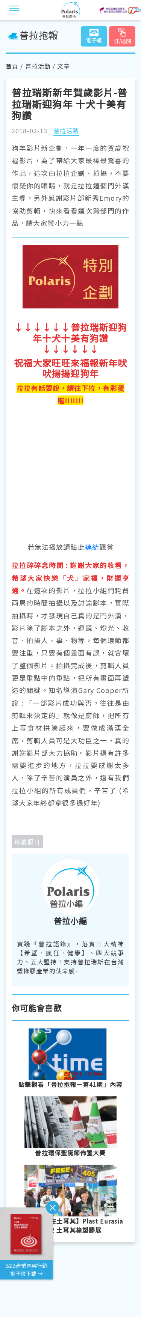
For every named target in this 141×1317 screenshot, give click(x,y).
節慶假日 (27, 841)
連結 (92, 547)
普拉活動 (38, 66)
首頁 (12, 66)
